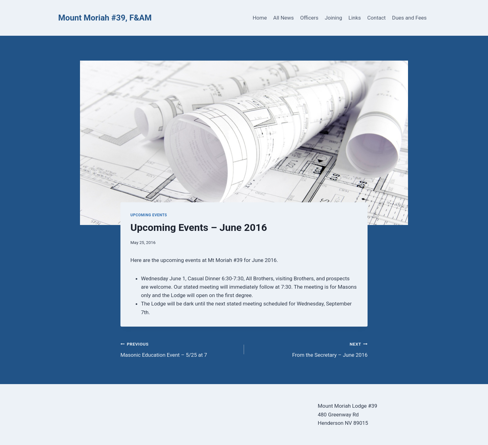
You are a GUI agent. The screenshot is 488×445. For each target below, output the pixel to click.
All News (283, 18)
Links (355, 18)
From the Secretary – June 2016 (308, 349)
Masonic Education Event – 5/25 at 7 (179, 349)
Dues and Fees (409, 18)
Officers (309, 18)
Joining (333, 18)
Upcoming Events (148, 215)
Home (260, 18)
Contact (376, 18)
